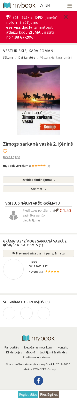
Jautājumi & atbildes (53, 352)
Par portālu (11, 347)
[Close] (66, 16)
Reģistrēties (28, 394)
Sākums (8, 57)
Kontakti (63, 347)
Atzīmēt (38, 189)
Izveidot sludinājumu (38, 180)
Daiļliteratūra (27, 57)
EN (47, 5)
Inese (33, 261)
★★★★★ (40, 165)
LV (41, 5)
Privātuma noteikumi (36, 357)
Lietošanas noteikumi (38, 347)
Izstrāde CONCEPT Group (39, 369)
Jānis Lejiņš (11, 157)
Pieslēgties (49, 394)
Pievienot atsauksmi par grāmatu (38, 253)
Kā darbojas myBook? (20, 352)
